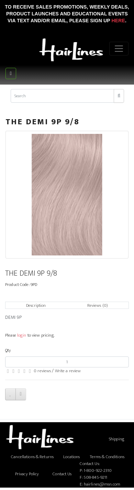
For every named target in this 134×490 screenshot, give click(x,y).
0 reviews (42, 371)
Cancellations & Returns (32, 457)
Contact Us (62, 474)
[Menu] (119, 48)
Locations (71, 457)
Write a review (68, 371)
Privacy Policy (27, 474)
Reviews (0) (97, 305)
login (21, 335)
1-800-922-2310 (98, 470)
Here (118, 20)
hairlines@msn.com (102, 484)
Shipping (116, 439)
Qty (8, 350)
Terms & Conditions (107, 457)
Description (36, 305)
